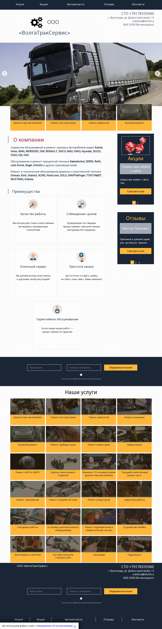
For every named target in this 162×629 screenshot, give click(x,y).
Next (157, 73)
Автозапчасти (75, 4)
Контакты (138, 4)
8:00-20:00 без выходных (138, 24)
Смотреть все (135, 191)
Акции (44, 4)
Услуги (20, 4)
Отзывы (109, 4)
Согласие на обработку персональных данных (81, 379)
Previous (5, 73)
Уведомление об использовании (54, 625)
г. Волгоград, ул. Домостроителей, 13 (131, 17)
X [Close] (75, 626)
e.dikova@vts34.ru (143, 21)
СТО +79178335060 (137, 13)
